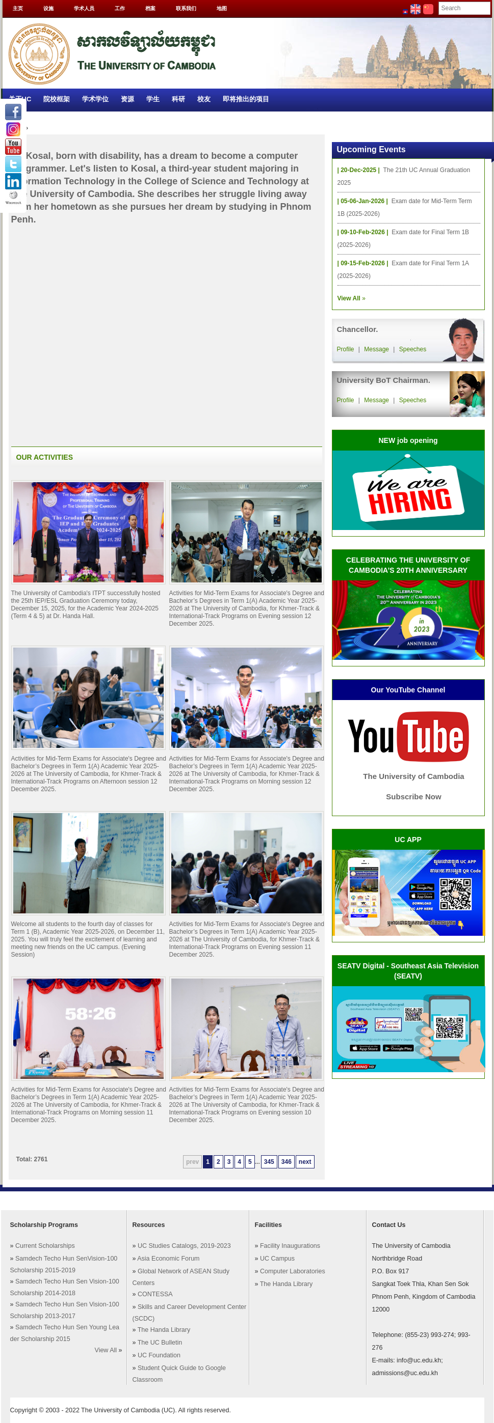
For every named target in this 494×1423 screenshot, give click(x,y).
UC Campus (277, 1258)
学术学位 (95, 99)
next (305, 1161)
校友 (204, 99)
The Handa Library (164, 1329)
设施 (48, 8)
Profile (345, 349)
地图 (222, 8)
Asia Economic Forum (168, 1258)
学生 (153, 99)
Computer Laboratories (292, 1271)
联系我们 (186, 8)
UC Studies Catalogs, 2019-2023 (184, 1245)
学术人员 (84, 8)
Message (376, 349)
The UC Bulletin (160, 1342)
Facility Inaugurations (290, 1245)
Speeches (412, 349)
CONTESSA (155, 1294)
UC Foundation (159, 1355)
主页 (18, 8)
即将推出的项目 (246, 99)
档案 (150, 8)
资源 (127, 99)
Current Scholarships (45, 1245)
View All (106, 1350)
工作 (120, 8)
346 (286, 1161)
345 (269, 1161)
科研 (178, 99)
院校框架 (56, 99)
